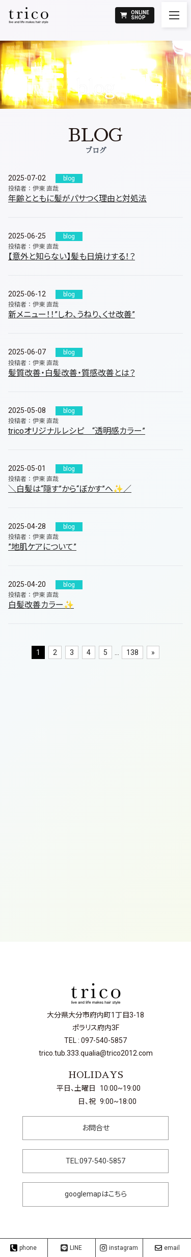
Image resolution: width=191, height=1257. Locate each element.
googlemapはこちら (96, 1194)
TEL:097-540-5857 (95, 1161)
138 (132, 652)
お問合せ (96, 1128)
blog (69, 178)
